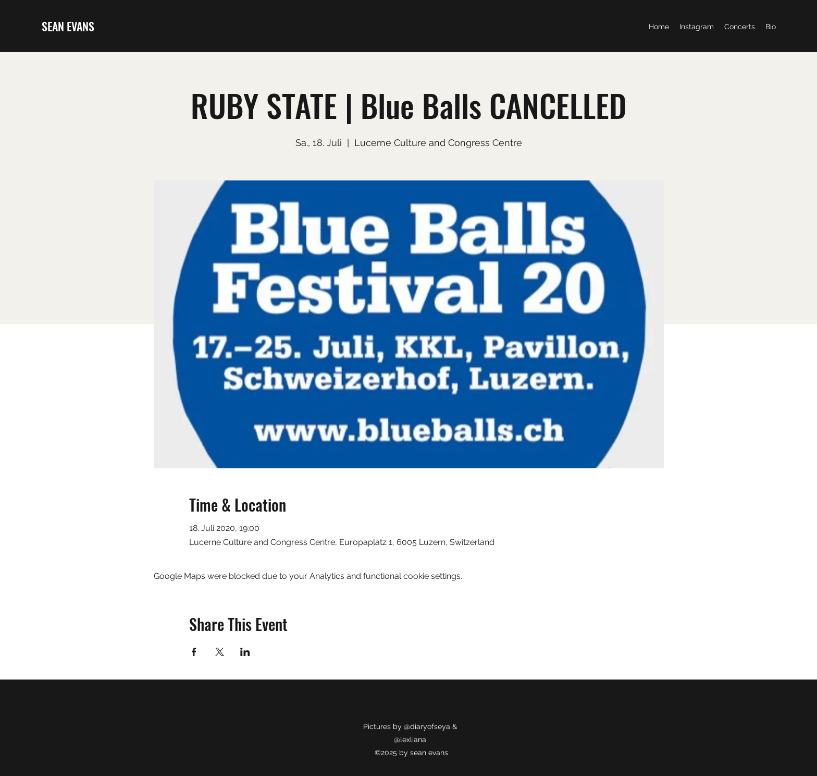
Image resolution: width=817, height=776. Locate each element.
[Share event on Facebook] (194, 652)
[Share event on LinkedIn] (245, 652)
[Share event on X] (220, 652)
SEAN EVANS (68, 26)
